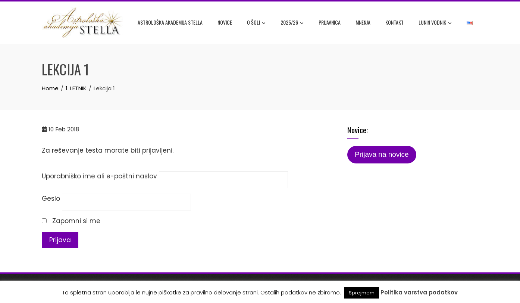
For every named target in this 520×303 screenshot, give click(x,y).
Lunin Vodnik (435, 22)
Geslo (51, 198)
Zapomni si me (71, 220)
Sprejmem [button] (362, 292)
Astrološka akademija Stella (170, 22)
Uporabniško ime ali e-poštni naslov (99, 176)
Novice (224, 22)
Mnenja (362, 22)
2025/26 (292, 22)
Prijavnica (330, 22)
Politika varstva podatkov (419, 292)
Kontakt (394, 22)
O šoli (256, 22)
